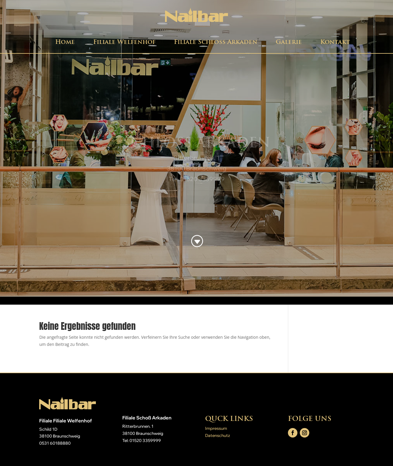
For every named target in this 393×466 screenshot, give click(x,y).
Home (65, 42)
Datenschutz (217, 435)
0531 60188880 (55, 443)
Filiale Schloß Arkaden (215, 42)
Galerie (289, 42)
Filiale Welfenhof (124, 42)
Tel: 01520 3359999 (141, 440)
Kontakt (335, 42)
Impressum (216, 428)
